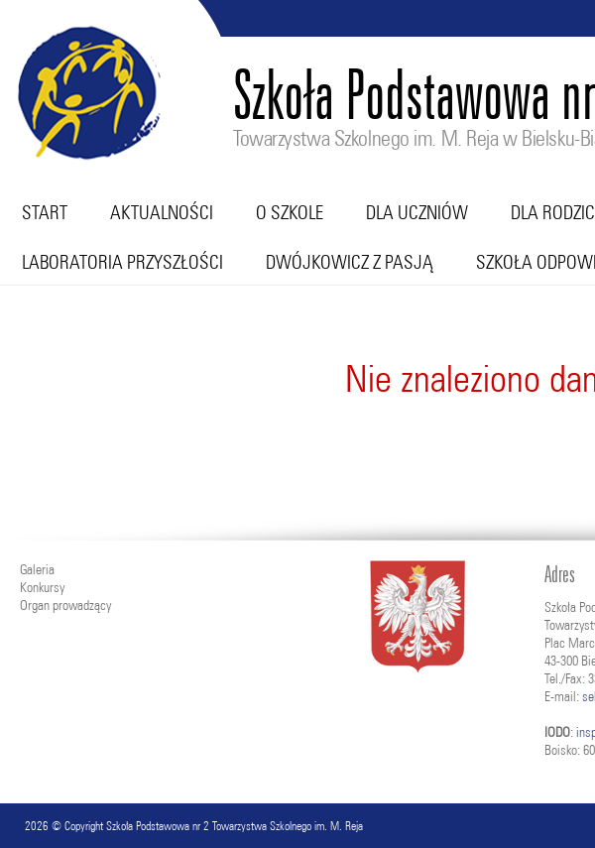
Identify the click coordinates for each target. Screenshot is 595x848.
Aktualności (161, 212)
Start (44, 212)
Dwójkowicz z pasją (349, 262)
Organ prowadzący (65, 605)
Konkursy (42, 587)
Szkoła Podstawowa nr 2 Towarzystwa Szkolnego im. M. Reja (234, 825)
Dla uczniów (417, 212)
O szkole (289, 212)
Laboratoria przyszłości (122, 262)
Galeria (37, 569)
